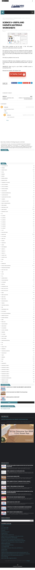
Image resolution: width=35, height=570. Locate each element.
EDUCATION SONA (5, 234)
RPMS (2, 321)
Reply (5, 113)
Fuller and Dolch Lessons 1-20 (7, 537)
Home (4, 18)
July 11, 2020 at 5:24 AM (30, 109)
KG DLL (3, 276)
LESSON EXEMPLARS (5, 282)
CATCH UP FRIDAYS (5, 186)
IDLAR (2, 261)
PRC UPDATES (4, 313)
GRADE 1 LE (3, 251)
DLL (2, 215)
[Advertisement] (12, 95)
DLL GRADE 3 (4, 222)
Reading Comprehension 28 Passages (9, 540)
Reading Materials (5, 319)
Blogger (28, 563)
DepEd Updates (4, 211)
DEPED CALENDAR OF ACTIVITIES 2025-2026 (15, 473)
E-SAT (3, 232)
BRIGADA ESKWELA (5, 180)
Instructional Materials (9, 18)
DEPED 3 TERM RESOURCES (6, 205)
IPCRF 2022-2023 (5, 272)
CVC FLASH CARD (4, 529)
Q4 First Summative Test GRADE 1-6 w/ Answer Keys (16, 394)
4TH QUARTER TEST (5, 168)
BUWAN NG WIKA (4, 182)
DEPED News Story (5, 209)
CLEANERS (3, 201)
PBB (2, 309)
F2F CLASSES (4, 238)
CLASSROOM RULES (5, 197)
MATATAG (3, 286)
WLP (2, 363)
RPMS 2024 (3, 324)
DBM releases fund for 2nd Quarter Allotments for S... (12, 557)
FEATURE (3, 242)
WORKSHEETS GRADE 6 (5, 378)
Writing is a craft (5, 382)
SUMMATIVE (3, 351)
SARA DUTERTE (4, 328)
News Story (4, 301)
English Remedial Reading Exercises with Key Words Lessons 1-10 (14, 554)
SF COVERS (3, 336)
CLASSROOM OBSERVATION (6, 195)
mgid (9, 404)
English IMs (4, 236)
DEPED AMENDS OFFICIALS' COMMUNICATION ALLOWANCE (18, 483)
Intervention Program (6, 269)
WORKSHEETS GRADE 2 (5, 369)
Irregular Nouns (4, 535)
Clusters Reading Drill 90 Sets (7, 547)
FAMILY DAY (3, 240)
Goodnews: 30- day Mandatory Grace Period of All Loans (13, 542)
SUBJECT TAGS (4, 348)
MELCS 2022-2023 (5, 290)
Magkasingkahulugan (5, 545)
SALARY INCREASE (4, 326)
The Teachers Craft (5, 411)
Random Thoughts (5, 317)
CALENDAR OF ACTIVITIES (6, 184)
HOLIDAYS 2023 (4, 259)
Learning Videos (4, 280)
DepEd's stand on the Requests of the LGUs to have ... (12, 538)
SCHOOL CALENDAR (5, 332)
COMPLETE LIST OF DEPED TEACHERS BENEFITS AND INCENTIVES (18, 389)
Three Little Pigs (4, 559)
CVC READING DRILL (5, 548)
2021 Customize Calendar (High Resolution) (16, 499)
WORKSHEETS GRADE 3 (5, 371)
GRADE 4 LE (3, 253)
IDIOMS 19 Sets (4, 553)
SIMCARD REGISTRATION (6, 342)
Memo (3, 294)
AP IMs (3, 174)
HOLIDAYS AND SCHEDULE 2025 (13, 478)
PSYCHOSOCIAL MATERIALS (6, 315)
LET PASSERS (4, 284)
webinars (3, 359)
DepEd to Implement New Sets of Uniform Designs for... (13, 544)
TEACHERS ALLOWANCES (6, 353)
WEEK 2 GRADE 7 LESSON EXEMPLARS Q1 (14, 514)
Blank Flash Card (4, 531)
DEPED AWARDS (4, 207)
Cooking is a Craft (5, 203)
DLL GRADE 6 (4, 228)
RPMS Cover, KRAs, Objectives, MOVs (9, 560)
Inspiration (4, 265)
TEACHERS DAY (4, 355)
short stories (4, 338)
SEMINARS (3, 334)
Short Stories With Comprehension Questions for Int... (12, 541)
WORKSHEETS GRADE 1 (5, 367)
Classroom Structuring (6, 199)
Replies (6, 115)
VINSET (3, 357)
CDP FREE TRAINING (5, 190)
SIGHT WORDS (4, 340)
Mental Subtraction (5, 534)
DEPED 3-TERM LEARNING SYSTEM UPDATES (15, 488)
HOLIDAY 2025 (4, 257)
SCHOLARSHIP (4, 330)
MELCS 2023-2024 (5, 292)
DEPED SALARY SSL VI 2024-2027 (12, 399)
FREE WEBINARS (4, 249)
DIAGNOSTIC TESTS (5, 213)
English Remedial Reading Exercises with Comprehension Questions (15, 556)
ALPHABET (3, 170)
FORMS (3, 247)
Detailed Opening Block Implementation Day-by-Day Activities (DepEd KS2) (20, 468)
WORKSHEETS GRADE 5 (17, 18)
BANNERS (3, 176)
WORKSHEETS (4, 365)
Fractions (3, 532)
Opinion (3, 305)
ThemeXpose (19, 568)
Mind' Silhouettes (5, 296)
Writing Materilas (5, 384)
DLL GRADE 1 (3, 217)
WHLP (2, 361)
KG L (2, 278)
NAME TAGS (3, 299)
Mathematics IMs (5, 288)
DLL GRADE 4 (4, 224)
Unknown (6, 109)
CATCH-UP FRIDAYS (5, 188)
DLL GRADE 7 (4, 230)
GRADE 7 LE (3, 255)
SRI (2, 346)
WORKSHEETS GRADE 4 (5, 373)
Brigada (3, 178)
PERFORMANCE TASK (5, 311)
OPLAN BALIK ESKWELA (5, 307)
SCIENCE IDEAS (4, 551)
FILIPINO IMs (4, 244)
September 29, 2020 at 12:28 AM (28, 117)
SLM (2, 344)
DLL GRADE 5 (4, 226)
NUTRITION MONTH (5, 303)
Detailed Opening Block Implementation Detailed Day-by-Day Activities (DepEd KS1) (20, 494)
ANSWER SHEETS (4, 172)
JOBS (2, 274)
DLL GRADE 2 (4, 220)
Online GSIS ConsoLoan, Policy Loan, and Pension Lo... (12, 550)
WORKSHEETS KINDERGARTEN (6, 380)
